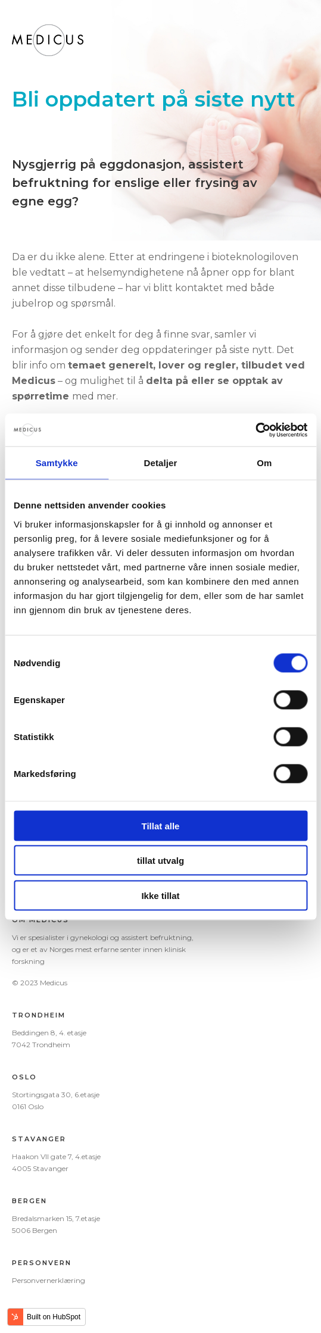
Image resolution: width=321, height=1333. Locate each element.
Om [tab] (264, 463)
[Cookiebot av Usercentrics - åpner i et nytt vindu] (255, 430)
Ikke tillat (160, 895)
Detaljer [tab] (160, 463)
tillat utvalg (160, 861)
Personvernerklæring (48, 1280)
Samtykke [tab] (57, 463)
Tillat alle (161, 825)
